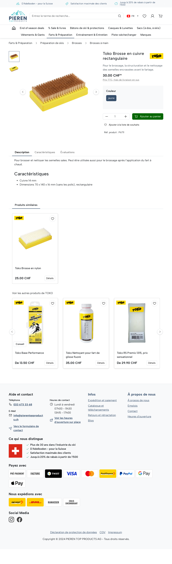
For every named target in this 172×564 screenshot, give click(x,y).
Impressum (115, 547)
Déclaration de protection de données (73, 547)
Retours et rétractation (102, 430)
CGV (102, 547)
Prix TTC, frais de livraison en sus (121, 79)
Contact (133, 426)
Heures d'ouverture (139, 431)
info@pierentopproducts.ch (28, 432)
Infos (92, 409)
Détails (50, 293)
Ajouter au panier (147, 116)
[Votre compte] (152, 16)
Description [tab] (22, 166)
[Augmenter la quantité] (126, 116)
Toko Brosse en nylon (28, 282)
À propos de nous (141, 409)
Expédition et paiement (102, 415)
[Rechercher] (119, 16)
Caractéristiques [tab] (45, 166)
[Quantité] (116, 116)
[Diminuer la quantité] (106, 116)
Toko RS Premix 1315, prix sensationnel (132, 369)
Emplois (133, 420)
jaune (111, 98)
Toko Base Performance (29, 367)
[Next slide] (96, 102)
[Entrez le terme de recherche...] (76, 16)
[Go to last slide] (23, 102)
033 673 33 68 (22, 419)
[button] (14, 56)
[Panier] (160, 16)
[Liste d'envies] (144, 16)
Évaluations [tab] (67, 166)
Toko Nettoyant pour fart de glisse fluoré (83, 369)
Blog (91, 435)
